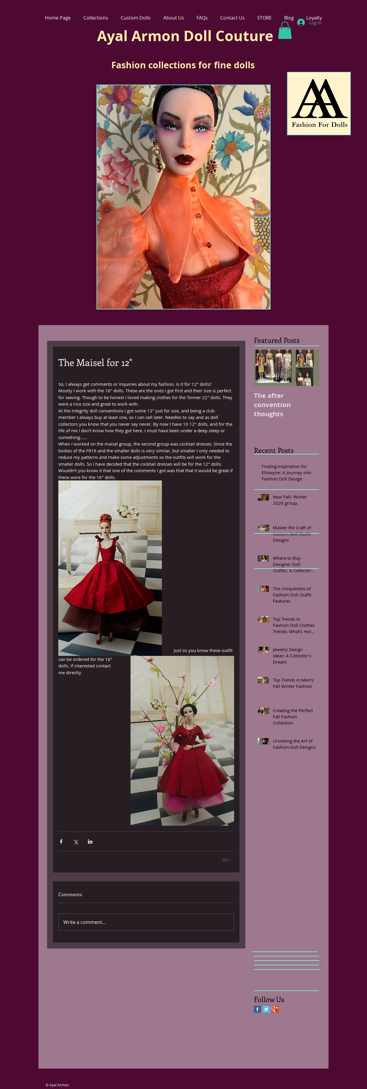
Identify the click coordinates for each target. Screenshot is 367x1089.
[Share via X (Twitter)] (75, 841)
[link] (285, 30)
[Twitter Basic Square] (266, 1009)
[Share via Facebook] (61, 841)
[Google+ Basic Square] (275, 1009)
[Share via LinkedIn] (90, 841)
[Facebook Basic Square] (257, 1009)
